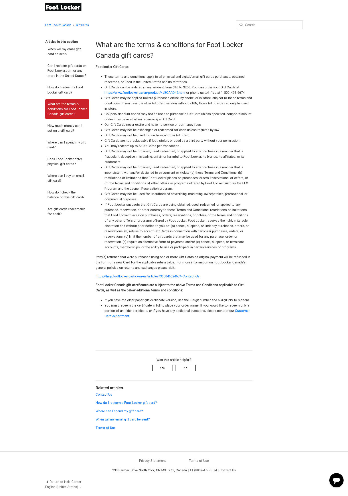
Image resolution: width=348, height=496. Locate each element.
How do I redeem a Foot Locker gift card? (65, 89)
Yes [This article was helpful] (162, 368)
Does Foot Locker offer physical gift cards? (64, 161)
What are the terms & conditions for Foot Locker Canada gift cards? (67, 109)
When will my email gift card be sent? (64, 51)
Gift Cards (82, 25)
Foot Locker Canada (58, 25)
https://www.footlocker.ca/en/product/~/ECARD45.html (145, 93)
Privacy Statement (152, 461)
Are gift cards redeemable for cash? (66, 211)
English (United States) (63, 487)
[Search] (269, 24)
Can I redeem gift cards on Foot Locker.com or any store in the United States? (67, 71)
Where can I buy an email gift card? (65, 178)
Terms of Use (106, 428)
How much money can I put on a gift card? (64, 128)
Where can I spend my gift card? (66, 144)
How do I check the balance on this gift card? (66, 194)
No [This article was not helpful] (185, 368)
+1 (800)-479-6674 (203, 470)
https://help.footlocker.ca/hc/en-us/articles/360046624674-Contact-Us (148, 276)
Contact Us (104, 394)
